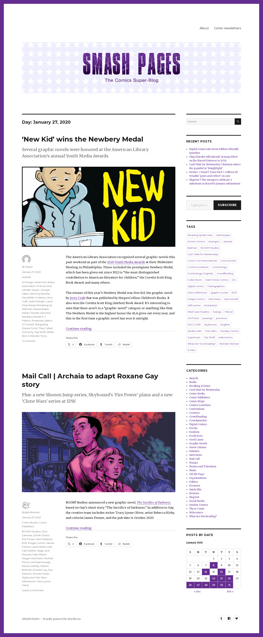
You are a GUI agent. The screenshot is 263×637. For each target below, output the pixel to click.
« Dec (197, 591)
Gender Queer (30, 289)
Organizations (197, 478)
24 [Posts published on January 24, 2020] (229, 578)
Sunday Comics (229, 330)
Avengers (214, 241)
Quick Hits (195, 489)
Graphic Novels (198, 443)
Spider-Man (195, 330)
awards (227, 241)
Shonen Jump (41, 573)
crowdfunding (225, 273)
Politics (193, 481)
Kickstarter (210, 305)
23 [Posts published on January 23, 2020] (221, 578)
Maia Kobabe (41, 309)
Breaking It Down (199, 386)
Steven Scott (30, 328)
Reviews (194, 493)
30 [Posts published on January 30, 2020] (221, 585)
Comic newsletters (227, 28)
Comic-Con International (202, 260)
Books (193, 382)
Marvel (229, 311)
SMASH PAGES (30, 619)
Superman (194, 337)
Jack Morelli (231, 298)
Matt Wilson (39, 554)
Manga (193, 462)
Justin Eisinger (37, 301)
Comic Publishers (199, 397)
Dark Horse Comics (216, 279)
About (204, 28)
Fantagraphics (216, 286)
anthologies (223, 235)
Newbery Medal (31, 316)
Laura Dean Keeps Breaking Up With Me (37, 305)
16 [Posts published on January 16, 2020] (221, 571)
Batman (192, 247)
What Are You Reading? (202, 343)
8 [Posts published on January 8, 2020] (213, 565)
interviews (214, 298)
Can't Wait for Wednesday (203, 254)
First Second (44, 286)
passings (207, 318)
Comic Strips (197, 401)
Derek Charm (41, 535)
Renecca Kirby (30, 565)
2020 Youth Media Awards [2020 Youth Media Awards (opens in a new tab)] (126, 262)
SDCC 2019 (194, 324)
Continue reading (79, 328)
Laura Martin (39, 546)
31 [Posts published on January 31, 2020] (229, 585)
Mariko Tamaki (30, 312)
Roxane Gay (40, 569)
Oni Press (193, 318)
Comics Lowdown (198, 267)
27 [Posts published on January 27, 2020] (198, 585)
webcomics (225, 337)
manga (217, 311)
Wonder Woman (229, 343)
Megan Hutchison (32, 558)
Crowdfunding (198, 416)
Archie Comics (196, 241)
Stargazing (41, 324)
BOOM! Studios (31, 531)
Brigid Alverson (31, 512)
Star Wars (211, 330)
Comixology (219, 267)
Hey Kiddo (28, 297)
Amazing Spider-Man (200, 235)
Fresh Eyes (196, 435)
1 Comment (28, 341)
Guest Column (197, 447)
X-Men (191, 350)
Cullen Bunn (195, 279)
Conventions (196, 409)
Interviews (195, 455)
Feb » (230, 591)
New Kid (45, 312)
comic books (228, 260)
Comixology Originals (200, 273)
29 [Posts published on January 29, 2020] (213, 585)
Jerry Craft (77, 298)
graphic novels (219, 292)
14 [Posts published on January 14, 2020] (206, 571)
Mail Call (194, 458)
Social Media (197, 501)
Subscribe (227, 205)
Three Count (196, 508)
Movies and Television (202, 466)
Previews (194, 485)
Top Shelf (40, 332)
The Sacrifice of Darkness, (154, 502)
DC (234, 279)
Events (193, 428)
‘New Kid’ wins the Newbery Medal (82, 139)
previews (221, 318)
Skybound (28, 577)
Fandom (194, 432)
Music (192, 470)
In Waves (40, 297)
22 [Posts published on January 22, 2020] (213, 578)
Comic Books (30, 522)
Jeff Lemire (194, 305)
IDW (24, 542)
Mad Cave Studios (198, 311)
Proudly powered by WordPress (62, 619)
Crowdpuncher (198, 420)
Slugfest (225, 324)
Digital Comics (198, 424)
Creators (194, 412)
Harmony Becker (39, 293)
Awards (26, 277)
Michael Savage (40, 562)
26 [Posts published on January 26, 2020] (190, 585)
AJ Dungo (27, 282)
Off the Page (196, 474)
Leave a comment (33, 590)
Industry (194, 451)
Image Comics (36, 542)
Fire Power (28, 539)
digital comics (196, 286)
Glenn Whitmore (197, 292)
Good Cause (196, 439)
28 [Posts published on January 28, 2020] (205, 585)
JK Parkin (27, 266)
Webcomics (196, 512)
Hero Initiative (44, 539)
